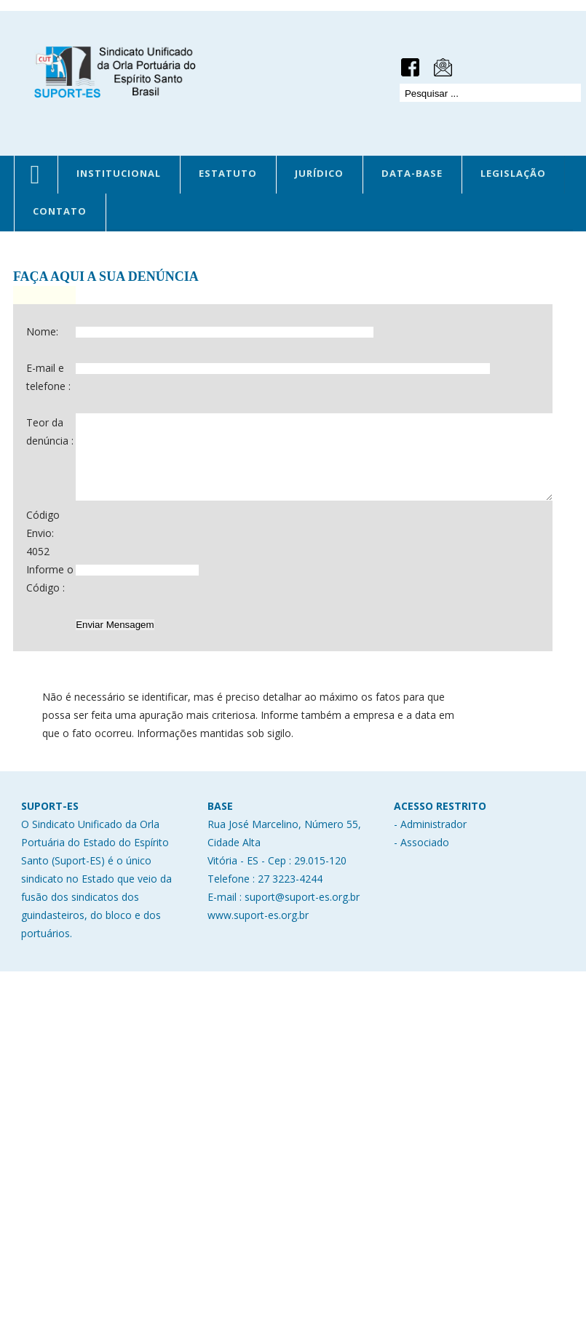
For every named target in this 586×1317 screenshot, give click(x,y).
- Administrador (430, 878)
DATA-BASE (412, 173)
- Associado (421, 896)
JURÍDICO (319, 173)
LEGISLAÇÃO (513, 173)
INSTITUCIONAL (118, 173)
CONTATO (60, 211)
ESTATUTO (228, 173)
